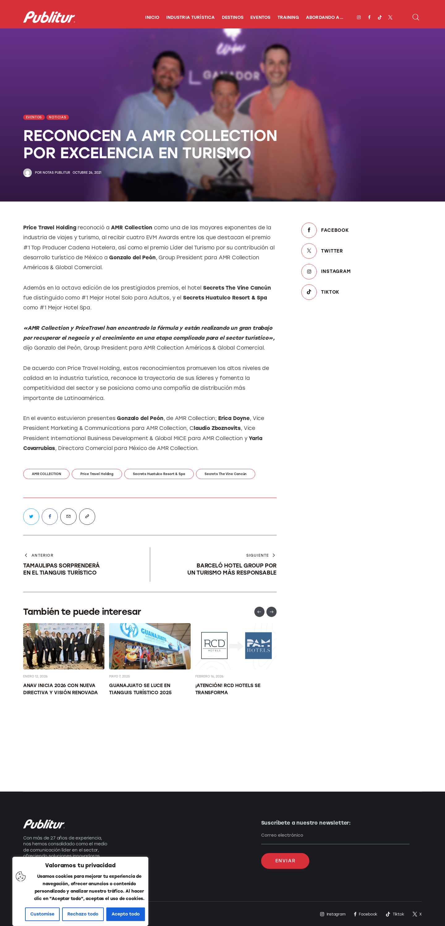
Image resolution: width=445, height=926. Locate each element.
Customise (42, 914)
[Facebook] (361, 230)
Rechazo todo (82, 914)
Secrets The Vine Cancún (226, 474)
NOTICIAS (57, 117)
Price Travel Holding (96, 474)
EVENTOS (34, 117)
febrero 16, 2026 (209, 676)
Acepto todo (126, 914)
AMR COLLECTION (46, 474)
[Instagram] (361, 271)
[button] (259, 612)
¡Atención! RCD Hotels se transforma (228, 688)
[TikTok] (361, 292)
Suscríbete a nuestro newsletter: (306, 823)
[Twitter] (361, 251)
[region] (80, 891)
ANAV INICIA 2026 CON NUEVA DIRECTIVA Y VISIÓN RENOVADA (60, 688)
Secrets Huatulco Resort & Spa (159, 474)
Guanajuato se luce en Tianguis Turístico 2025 (140, 688)
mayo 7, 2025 (119, 676)
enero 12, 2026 (35, 676)
